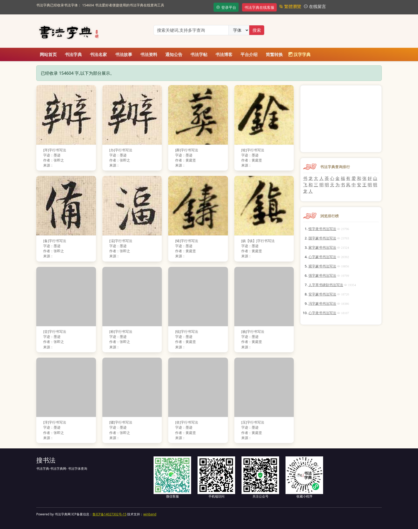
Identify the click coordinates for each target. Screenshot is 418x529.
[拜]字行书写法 (54, 150)
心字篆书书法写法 (322, 256)
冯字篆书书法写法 (322, 303)
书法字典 (73, 54)
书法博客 (223, 54)
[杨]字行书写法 (252, 331)
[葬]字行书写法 (186, 150)
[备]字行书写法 (54, 240)
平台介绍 (249, 54)
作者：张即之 (53, 160)
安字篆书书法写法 (322, 294)
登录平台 (226, 7)
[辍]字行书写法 (120, 422)
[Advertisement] (340, 118)
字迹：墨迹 (52, 155)
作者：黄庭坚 (185, 160)
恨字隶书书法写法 (322, 228)
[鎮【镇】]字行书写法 (258, 240)
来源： (48, 165)
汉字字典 (299, 54)
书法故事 (123, 54)
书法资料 (148, 54)
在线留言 (317, 6)
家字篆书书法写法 (322, 247)
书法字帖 (198, 54)
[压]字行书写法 (252, 422)
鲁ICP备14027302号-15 (109, 514)
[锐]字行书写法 (186, 331)
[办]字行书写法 (120, 150)
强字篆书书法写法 (322, 275)
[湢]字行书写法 (120, 240)
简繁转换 (274, 54)
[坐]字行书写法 (186, 422)
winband (149, 514)
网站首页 (48, 54)
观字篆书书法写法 (322, 266)
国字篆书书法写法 (322, 238)
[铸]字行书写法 (186, 240)
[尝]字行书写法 (54, 331)
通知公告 (173, 54)
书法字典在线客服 (259, 7)
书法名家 (98, 54)
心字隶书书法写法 (322, 312)
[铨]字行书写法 (252, 150)
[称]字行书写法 (120, 331)
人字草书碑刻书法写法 (325, 284)
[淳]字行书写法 (54, 422)
